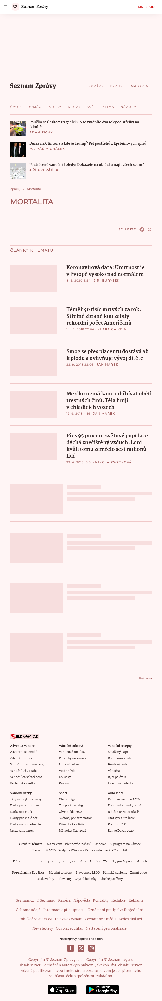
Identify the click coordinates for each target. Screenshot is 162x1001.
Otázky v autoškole (121, 817)
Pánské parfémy (111, 878)
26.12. (83, 861)
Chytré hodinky (86, 878)
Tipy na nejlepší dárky (26, 798)
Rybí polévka (117, 776)
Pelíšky (95, 861)
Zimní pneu (138, 872)
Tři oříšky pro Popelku (118, 861)
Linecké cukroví (70, 764)
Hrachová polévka (121, 783)
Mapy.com (54, 843)
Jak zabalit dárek (21, 830)
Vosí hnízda (67, 770)
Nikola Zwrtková (113, 461)
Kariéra (64, 900)
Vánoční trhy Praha (24, 770)
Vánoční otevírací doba (26, 776)
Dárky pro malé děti (24, 817)
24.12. (61, 861)
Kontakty (101, 900)
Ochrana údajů (28, 909)
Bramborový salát (120, 757)
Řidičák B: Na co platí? (123, 811)
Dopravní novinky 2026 (124, 805)
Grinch (142, 861)
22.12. (39, 861)
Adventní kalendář (23, 751)
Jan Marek (107, 364)
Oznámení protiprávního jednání (115, 909)
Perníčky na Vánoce (73, 757)
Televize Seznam (68, 919)
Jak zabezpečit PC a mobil (109, 850)
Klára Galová (111, 329)
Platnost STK (117, 824)
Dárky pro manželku (24, 805)
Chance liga (67, 798)
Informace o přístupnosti (64, 909)
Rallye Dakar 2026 (121, 830)
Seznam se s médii (100, 919)
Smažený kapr (118, 751)
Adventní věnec (21, 757)
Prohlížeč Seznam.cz (34, 919)
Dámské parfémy (115, 872)
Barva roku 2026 (44, 850)
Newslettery (42, 928)
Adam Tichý (41, 132)
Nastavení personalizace (106, 928)
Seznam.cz (146, 7)
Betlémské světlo (22, 783)
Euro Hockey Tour (71, 824)
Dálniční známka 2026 (124, 798)
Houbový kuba (118, 764)
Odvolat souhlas (69, 928)
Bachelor (99, 843)
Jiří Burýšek (107, 280)
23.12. (50, 861)
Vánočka (114, 770)
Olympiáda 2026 (70, 811)
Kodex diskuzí (130, 919)
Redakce (118, 900)
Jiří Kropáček (43, 170)
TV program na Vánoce (125, 843)
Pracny (64, 783)
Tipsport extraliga (71, 805)
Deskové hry (45, 878)
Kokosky (65, 776)
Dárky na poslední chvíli (27, 824)
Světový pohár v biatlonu (77, 817)
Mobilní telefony (61, 872)
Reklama (136, 900)
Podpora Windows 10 (73, 850)
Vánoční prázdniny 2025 (27, 764)
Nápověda (81, 900)
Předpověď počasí (78, 843)
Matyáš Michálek (47, 149)
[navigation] (6, 7)
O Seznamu (46, 900)
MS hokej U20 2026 (72, 830)
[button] (18, 128)
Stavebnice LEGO (88, 872)
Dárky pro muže (21, 811)
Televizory (64, 878)
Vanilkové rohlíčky (72, 751)
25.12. (72, 861)
